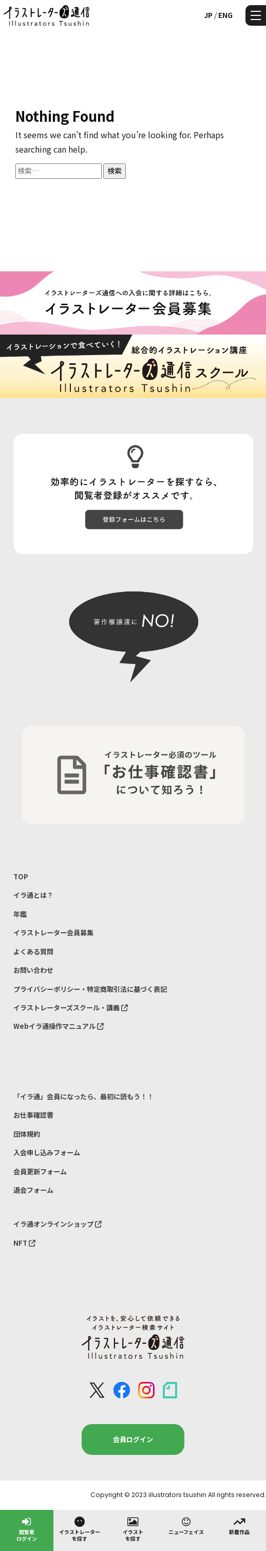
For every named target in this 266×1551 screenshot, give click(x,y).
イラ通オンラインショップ (57, 1224)
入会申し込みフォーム (46, 1152)
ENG (225, 15)
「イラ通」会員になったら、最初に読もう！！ (83, 1096)
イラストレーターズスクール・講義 (70, 1007)
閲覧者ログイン (26, 1528)
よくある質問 (33, 951)
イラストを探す (133, 1528)
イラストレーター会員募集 (53, 932)
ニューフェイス (186, 1525)
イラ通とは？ (33, 895)
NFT (24, 1243)
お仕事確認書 (33, 1115)
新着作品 (239, 1525)
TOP (20, 876)
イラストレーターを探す (79, 1528)
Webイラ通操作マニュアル (58, 1026)
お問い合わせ (33, 970)
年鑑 (20, 914)
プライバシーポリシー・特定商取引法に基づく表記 (90, 989)
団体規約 (26, 1134)
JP (208, 15)
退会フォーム (33, 1190)
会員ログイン (133, 1439)
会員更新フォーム (40, 1171)
